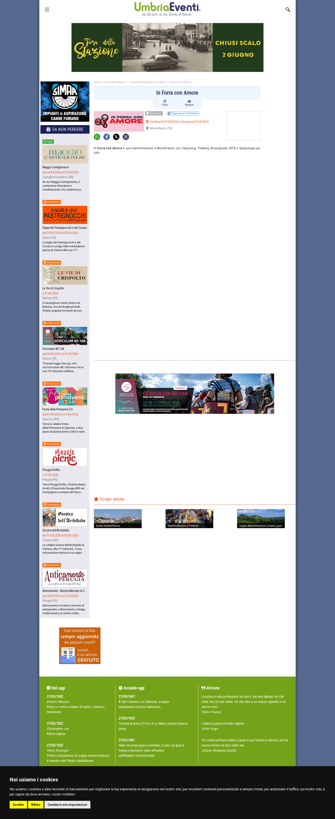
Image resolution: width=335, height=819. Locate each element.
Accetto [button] (18, 804)
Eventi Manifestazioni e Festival (148, 82)
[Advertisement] (280, 149)
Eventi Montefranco (116, 82)
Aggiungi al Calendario (183, 113)
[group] (167, 47)
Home (97, 82)
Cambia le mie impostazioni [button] (67, 804)
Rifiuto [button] (35, 804)
